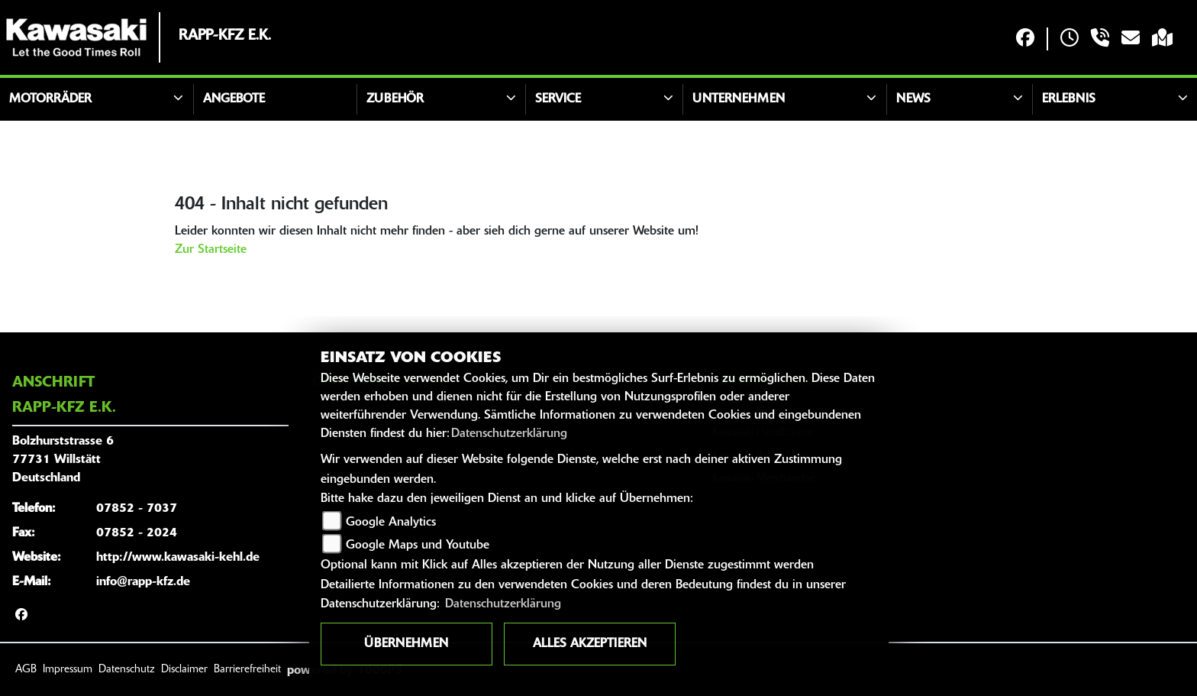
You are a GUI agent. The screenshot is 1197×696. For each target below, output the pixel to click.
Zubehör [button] (395, 99)
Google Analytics (391, 522)
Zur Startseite (211, 250)
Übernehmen (406, 644)
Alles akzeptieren (590, 644)
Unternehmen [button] (738, 99)
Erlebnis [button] (1068, 99)
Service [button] (558, 99)
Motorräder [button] (50, 99)
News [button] (913, 99)
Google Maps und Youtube (417, 545)
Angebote (234, 99)
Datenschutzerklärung (509, 434)
